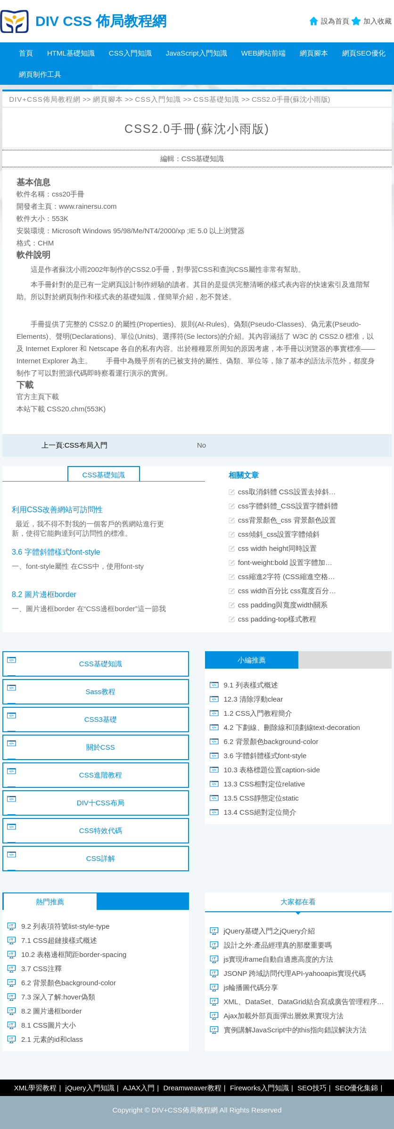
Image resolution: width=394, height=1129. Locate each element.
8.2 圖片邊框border (44, 594)
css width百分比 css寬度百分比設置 (294, 591)
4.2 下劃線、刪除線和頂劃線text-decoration (292, 727)
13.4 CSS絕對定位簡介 (260, 812)
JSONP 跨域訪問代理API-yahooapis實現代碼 (295, 973)
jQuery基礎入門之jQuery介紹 (269, 931)
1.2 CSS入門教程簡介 (258, 713)
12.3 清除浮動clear (253, 699)
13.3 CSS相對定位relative (264, 784)
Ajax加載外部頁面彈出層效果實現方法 (284, 1016)
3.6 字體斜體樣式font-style (56, 552)
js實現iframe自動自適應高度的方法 (279, 959)
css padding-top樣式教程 (277, 619)
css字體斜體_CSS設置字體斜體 (288, 506)
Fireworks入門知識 (259, 1088)
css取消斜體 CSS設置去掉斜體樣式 (294, 492)
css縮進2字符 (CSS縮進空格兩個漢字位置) (305, 577)
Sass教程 (100, 691)
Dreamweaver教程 (192, 1088)
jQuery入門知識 (90, 1088)
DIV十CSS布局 (100, 803)
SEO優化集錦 (356, 1088)
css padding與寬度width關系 (283, 605)
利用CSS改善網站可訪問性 (57, 510)
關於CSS (100, 747)
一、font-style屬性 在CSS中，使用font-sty (78, 566)
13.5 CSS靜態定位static (261, 798)
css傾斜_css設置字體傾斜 (279, 534)
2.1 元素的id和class (52, 1039)
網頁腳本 (314, 53)
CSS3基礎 (100, 719)
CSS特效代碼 (100, 830)
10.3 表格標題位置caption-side (272, 770)
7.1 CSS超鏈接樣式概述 (59, 940)
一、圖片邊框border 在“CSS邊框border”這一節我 (89, 609)
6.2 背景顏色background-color (271, 741)
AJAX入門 (139, 1088)
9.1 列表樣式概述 (251, 685)
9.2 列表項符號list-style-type (65, 926)
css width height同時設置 (277, 548)
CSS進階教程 (100, 775)
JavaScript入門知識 (196, 53)
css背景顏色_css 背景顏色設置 (287, 520)
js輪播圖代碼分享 (251, 987)
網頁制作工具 (40, 74)
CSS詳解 (100, 858)
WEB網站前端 (263, 53)
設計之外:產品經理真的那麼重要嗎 (278, 945)
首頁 (26, 53)
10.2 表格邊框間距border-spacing (73, 954)
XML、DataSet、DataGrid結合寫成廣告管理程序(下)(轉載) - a (304, 1002)
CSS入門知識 (130, 53)
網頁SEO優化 (364, 53)
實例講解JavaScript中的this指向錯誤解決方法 (295, 1030)
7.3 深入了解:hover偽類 (58, 997)
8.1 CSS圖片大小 (48, 1025)
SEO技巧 (312, 1088)
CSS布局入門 (86, 445)
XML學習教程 (35, 1088)
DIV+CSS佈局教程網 (45, 99)
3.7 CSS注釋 (41, 969)
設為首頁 (335, 21)
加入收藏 (377, 21)
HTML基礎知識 (71, 53)
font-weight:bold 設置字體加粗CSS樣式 (299, 562)
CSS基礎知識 (216, 99)
